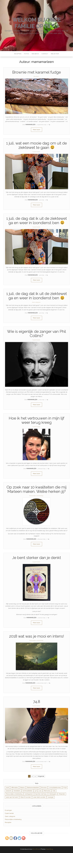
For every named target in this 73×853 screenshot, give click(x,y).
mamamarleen (31, 124)
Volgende (41, 776)
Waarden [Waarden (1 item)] (62, 794)
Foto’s (26, 54)
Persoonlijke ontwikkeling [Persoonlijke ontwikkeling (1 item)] (14, 794)
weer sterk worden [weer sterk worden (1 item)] (39, 797)
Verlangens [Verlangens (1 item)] (53, 794)
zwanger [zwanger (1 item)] (50, 797)
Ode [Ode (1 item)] (53, 791)
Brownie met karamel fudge (36, 72)
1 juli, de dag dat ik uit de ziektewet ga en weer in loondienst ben (36, 220)
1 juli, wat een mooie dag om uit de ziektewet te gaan (36, 145)
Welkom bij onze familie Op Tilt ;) (36, 23)
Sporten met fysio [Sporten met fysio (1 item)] (41, 794)
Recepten (17, 54)
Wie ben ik (35, 54)
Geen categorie (36, 302)
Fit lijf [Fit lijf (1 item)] (65, 787)
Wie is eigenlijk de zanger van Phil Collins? (36, 333)
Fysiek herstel (36, 151)
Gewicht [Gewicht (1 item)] (8, 791)
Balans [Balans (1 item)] (22, 787)
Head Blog (49, 849)
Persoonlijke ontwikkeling (36, 495)
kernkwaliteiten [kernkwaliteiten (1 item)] (27, 791)
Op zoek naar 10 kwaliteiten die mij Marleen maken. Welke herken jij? (36, 489)
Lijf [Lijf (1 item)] (36, 791)
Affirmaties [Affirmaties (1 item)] (14, 787)
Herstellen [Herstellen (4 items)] (17, 791)
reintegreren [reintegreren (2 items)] (29, 794)
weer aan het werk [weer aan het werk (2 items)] (12, 797)
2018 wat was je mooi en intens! (36, 636)
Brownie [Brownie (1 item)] (44, 787)
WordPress (36, 849)
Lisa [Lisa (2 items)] (40, 791)
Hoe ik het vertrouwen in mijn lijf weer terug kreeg (36, 420)
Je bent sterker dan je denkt (36, 557)
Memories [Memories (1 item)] (47, 791)
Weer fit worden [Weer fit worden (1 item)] (25, 797)
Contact (45, 54)
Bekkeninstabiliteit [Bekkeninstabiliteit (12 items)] (33, 787)
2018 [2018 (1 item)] (7, 787)
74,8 (36, 701)
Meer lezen (36, 129)
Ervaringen (8, 810)
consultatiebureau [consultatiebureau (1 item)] (55, 787)
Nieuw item (55, 54)
